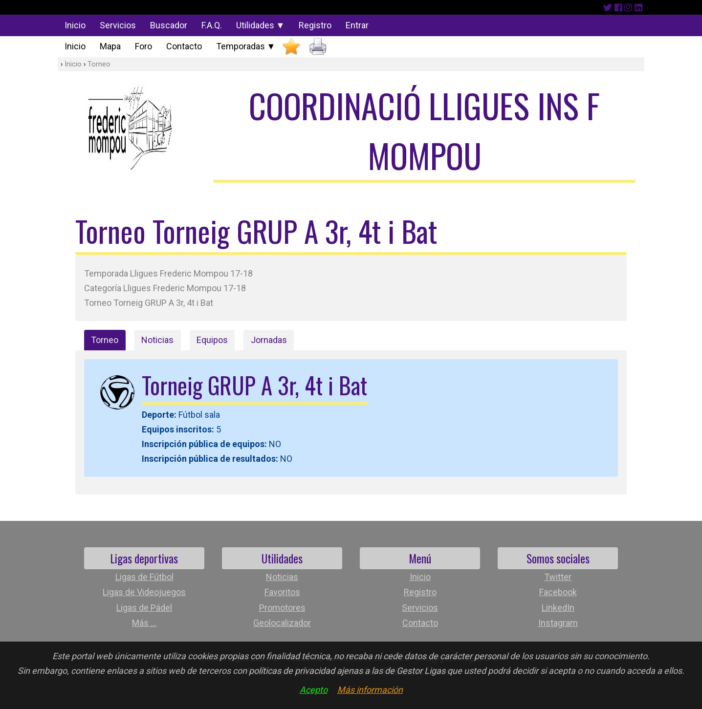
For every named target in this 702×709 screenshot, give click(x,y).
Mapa (110, 46)
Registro (315, 25)
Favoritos (282, 592)
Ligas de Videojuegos (144, 592)
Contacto (184, 46)
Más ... (144, 623)
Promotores (282, 607)
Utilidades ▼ (260, 25)
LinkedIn (558, 607)
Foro (143, 46)
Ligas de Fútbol (144, 577)
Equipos (212, 340)
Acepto (314, 690)
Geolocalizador (282, 623)
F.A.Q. (211, 25)
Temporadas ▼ (246, 46)
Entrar (357, 25)
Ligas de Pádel (144, 607)
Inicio (75, 25)
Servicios (118, 25)
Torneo (99, 64)
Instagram (558, 623)
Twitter (557, 577)
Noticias (157, 340)
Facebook (558, 592)
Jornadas (269, 340)
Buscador (168, 25)
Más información (370, 690)
